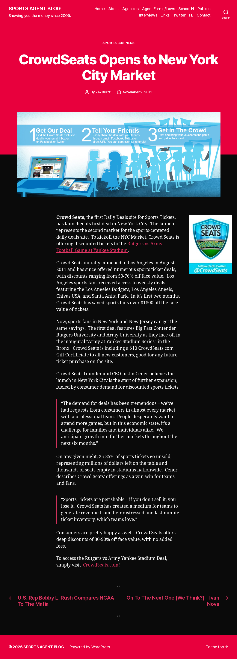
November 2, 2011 (137, 92)
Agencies (130, 8)
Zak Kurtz (103, 92)
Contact (204, 15)
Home (100, 8)
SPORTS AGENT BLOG (34, 8)
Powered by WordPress (89, 647)
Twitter (179, 15)
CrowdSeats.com (100, 565)
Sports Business (118, 43)
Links (165, 15)
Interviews (148, 15)
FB (191, 15)
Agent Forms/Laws (158, 8)
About (113, 8)
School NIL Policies (194, 8)
